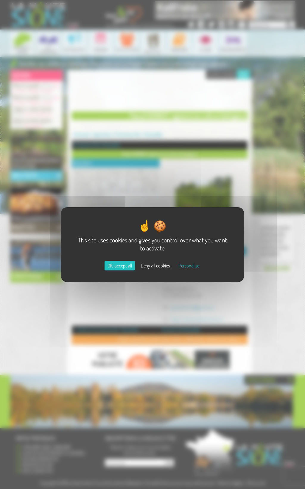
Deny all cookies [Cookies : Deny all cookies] (155, 266)
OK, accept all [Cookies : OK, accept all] (120, 266)
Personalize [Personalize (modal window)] (189, 266)
